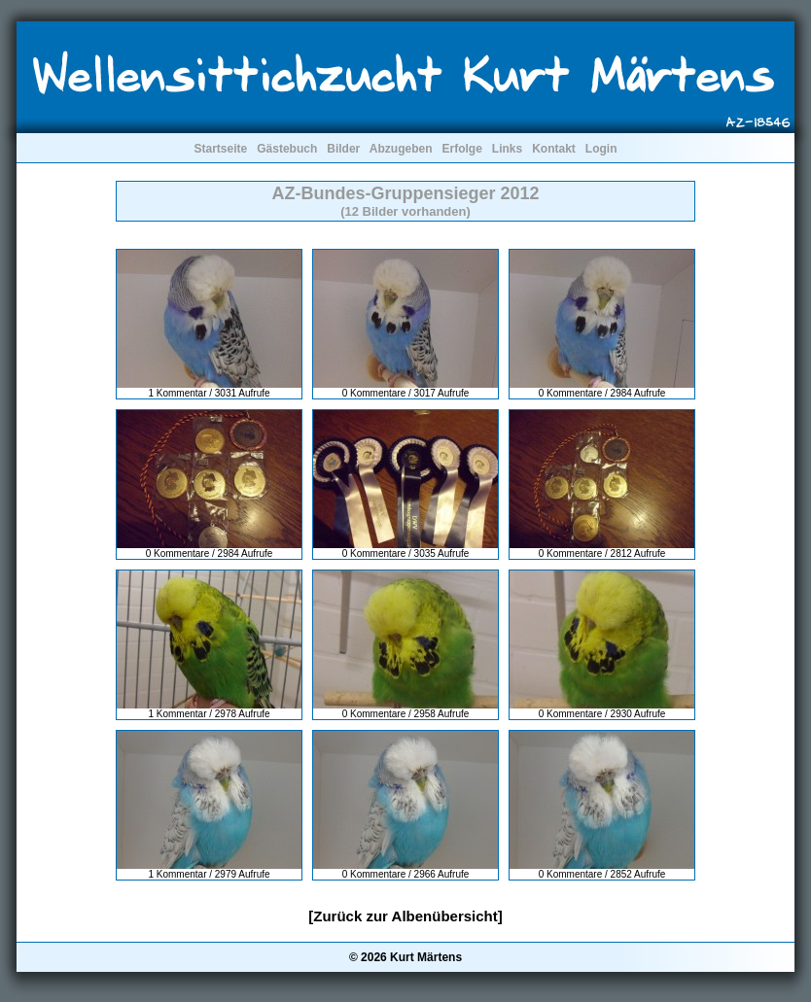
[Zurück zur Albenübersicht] (405, 916)
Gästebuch (287, 148)
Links (507, 148)
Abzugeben (401, 148)
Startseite (220, 148)
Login (601, 148)
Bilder (343, 148)
